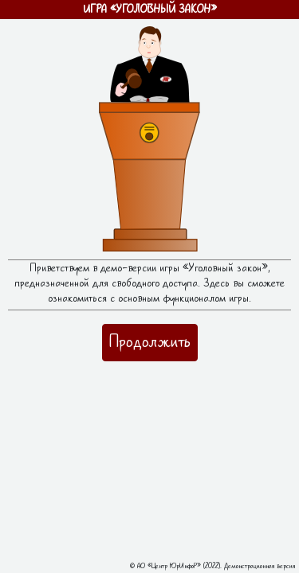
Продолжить (150, 341)
